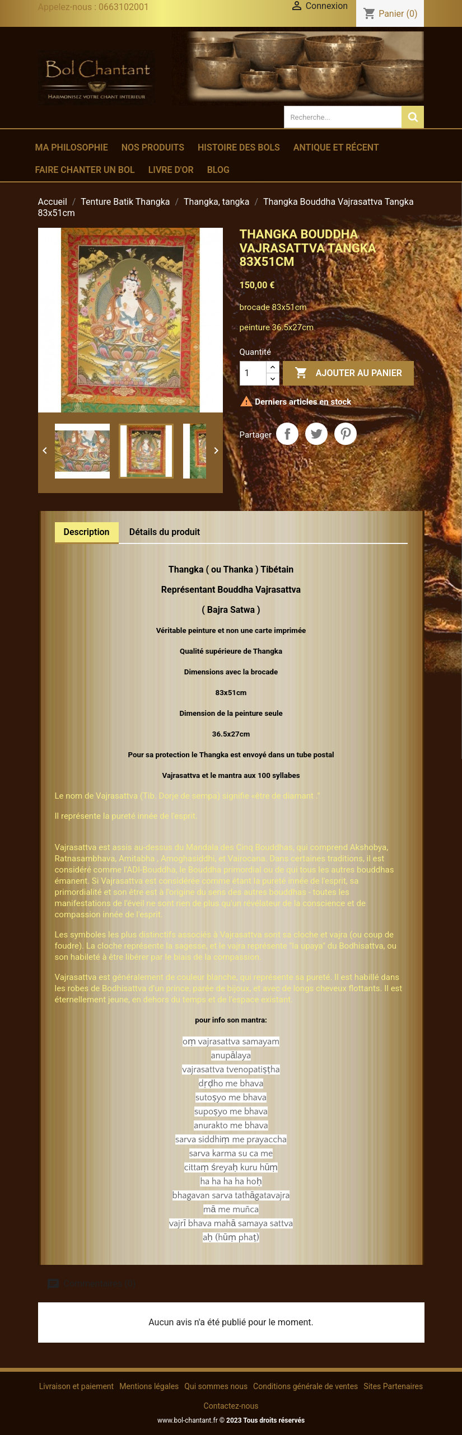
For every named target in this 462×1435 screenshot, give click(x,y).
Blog (218, 170)
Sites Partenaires (393, 1386)
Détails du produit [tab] (164, 532)
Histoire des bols (239, 147)
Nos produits (153, 147)
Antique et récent (336, 147)
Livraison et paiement (76, 1386)
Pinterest (345, 434)
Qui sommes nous (216, 1386)
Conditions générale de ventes (305, 1386)
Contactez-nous (231, 1405)
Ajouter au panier (348, 373)
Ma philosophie (71, 147)
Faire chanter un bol (85, 170)
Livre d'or (171, 170)
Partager (287, 434)
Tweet (316, 434)
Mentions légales (149, 1386)
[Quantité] (253, 373)
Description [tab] (87, 532)
